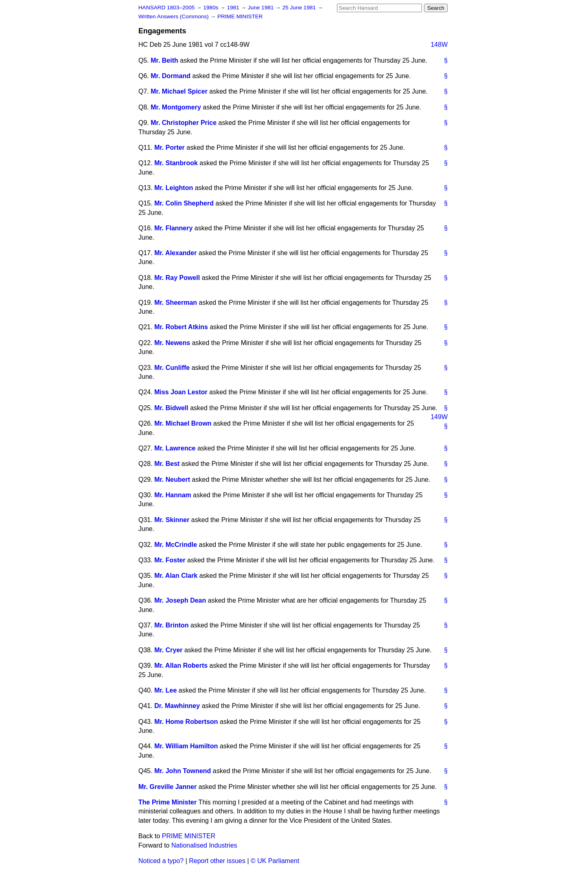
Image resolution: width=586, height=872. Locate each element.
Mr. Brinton (171, 625)
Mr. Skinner (171, 519)
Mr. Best (166, 463)
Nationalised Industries (204, 845)
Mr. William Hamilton (186, 746)
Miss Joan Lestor (181, 392)
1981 (234, 7)
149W (439, 416)
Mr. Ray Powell (177, 277)
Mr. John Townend (182, 770)
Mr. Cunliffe (172, 367)
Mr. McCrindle (175, 544)
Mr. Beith (164, 60)
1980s (211, 7)
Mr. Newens (172, 342)
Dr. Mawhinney (177, 705)
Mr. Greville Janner (167, 786)
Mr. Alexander (175, 252)
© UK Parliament (275, 860)
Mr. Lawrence (174, 448)
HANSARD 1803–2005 (166, 7)
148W (439, 44)
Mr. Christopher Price (183, 122)
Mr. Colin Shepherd (184, 203)
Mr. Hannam (172, 495)
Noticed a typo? (161, 860)
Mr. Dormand (170, 75)
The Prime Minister (167, 802)
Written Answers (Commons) (174, 16)
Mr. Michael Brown (182, 423)
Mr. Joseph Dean (180, 600)
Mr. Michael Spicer (179, 91)
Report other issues (217, 860)
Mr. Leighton (173, 187)
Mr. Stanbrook (176, 163)
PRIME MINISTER (240, 16)
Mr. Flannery (173, 228)
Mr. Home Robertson (186, 721)
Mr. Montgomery (176, 107)
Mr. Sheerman (175, 302)
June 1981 (261, 7)
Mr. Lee (165, 690)
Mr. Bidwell (171, 407)
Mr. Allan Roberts (181, 665)
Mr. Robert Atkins (181, 326)
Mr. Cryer (168, 650)
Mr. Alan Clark (175, 575)
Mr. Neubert (172, 479)
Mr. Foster (169, 560)
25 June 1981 (299, 7)
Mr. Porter (169, 147)
